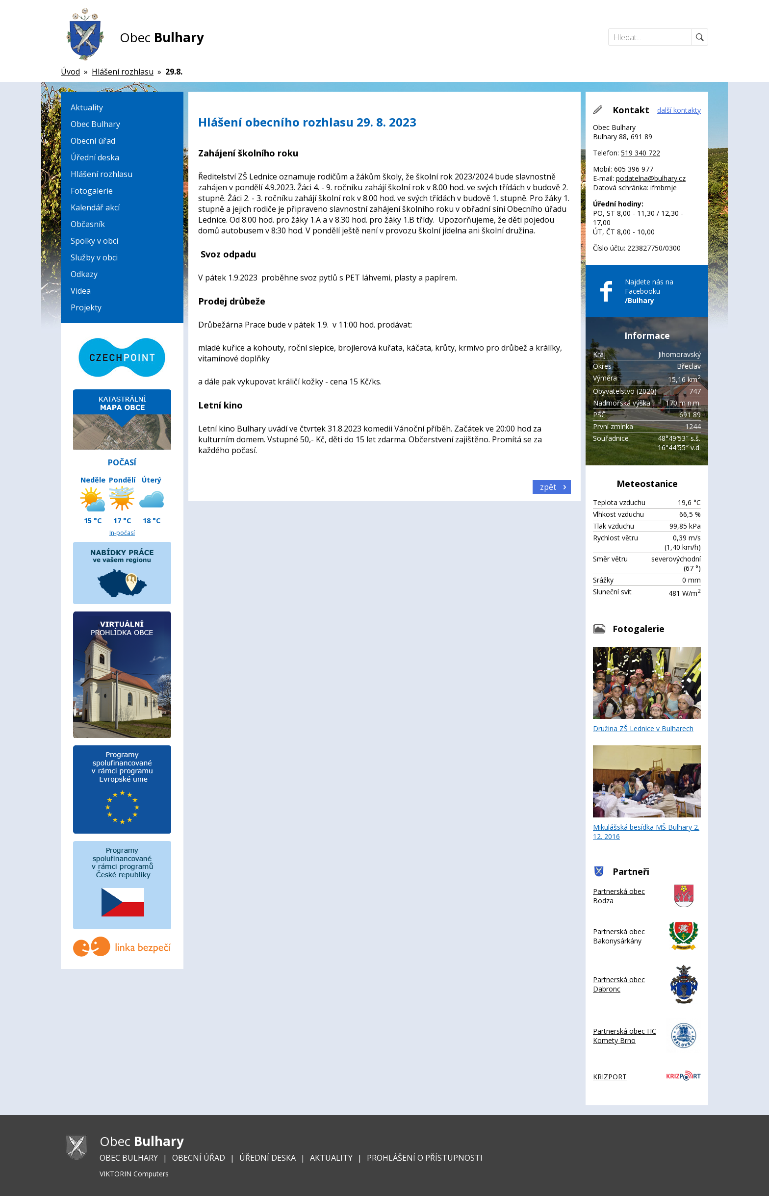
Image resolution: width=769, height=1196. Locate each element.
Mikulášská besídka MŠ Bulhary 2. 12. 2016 (647, 793)
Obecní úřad (93, 140)
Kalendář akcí (95, 207)
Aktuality (87, 107)
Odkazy (84, 274)
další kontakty (679, 110)
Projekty (86, 307)
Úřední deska (95, 157)
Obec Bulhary (95, 124)
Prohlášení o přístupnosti (425, 1157)
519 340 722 (640, 152)
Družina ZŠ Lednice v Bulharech (647, 690)
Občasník (88, 224)
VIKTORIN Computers (134, 1173)
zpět (548, 487)
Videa (81, 290)
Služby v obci (94, 257)
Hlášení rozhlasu (101, 174)
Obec (162, 37)
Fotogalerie (92, 190)
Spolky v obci (94, 240)
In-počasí (122, 533)
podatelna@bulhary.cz (651, 178)
